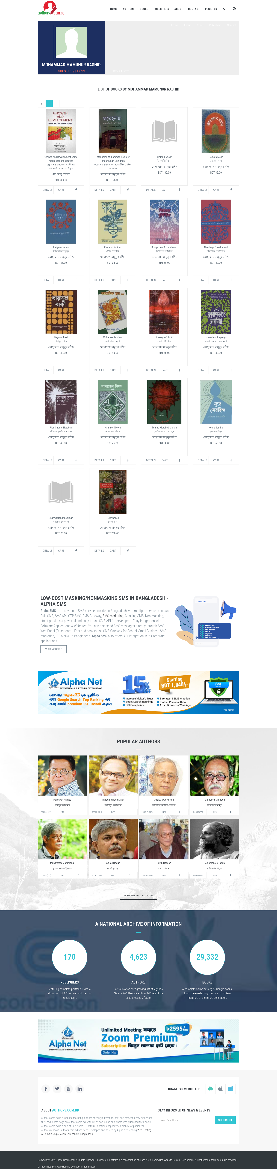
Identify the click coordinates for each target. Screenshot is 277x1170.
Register (211, 9)
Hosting (201, 1160)
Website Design (172, 1160)
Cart (61, 189)
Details (47, 189)
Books (144, 9)
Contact (194, 9)
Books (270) (148, 812)
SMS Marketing (113, 616)
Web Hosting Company (69, 1166)
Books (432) (46, 812)
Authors (129, 9)
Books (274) (198, 812)
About (178, 9)
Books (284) (97, 812)
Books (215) (46, 875)
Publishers (161, 9)
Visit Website (53, 649)
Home (113, 9)
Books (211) (148, 875)
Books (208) (97, 875)
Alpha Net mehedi (66, 1160)
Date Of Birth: (121, 71)
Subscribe (225, 1120)
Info (62, 812)
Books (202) (198, 875)
